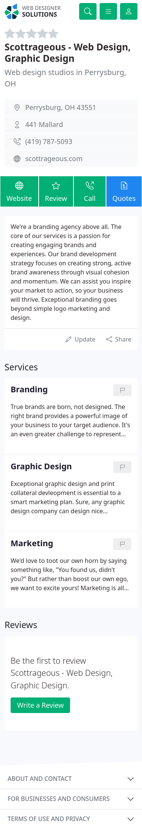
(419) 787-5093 (48, 141)
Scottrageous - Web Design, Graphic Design (68, 52)
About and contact (40, 778)
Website (19, 190)
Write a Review (40, 705)
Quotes (124, 190)
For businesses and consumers (58, 799)
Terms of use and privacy (49, 819)
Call (89, 190)
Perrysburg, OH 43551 (60, 107)
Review (56, 190)
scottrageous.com (54, 158)
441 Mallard (44, 124)
